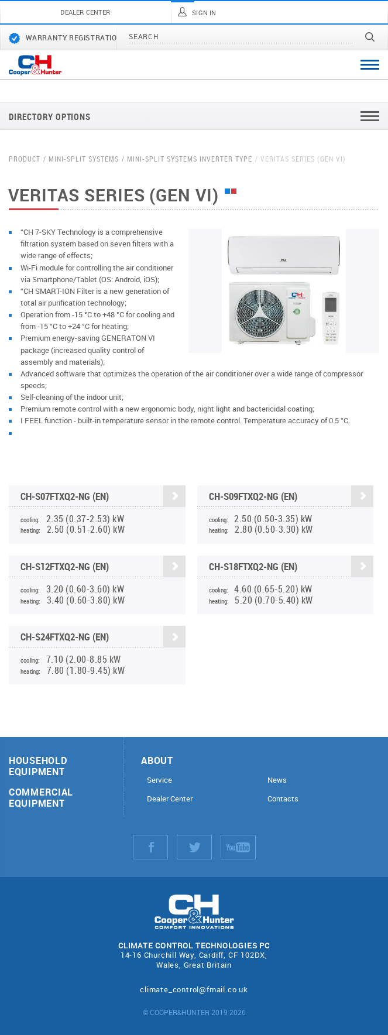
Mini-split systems (84, 159)
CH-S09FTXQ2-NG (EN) (291, 497)
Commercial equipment (41, 797)
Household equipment (38, 766)
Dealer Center (170, 799)
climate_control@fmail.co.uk (194, 989)
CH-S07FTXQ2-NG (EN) (103, 497)
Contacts (282, 799)
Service (159, 780)
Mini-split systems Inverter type (189, 159)
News (277, 780)
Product (24, 159)
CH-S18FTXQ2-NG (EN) (291, 567)
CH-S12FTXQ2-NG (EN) (103, 567)
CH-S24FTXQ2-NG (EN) (103, 638)
